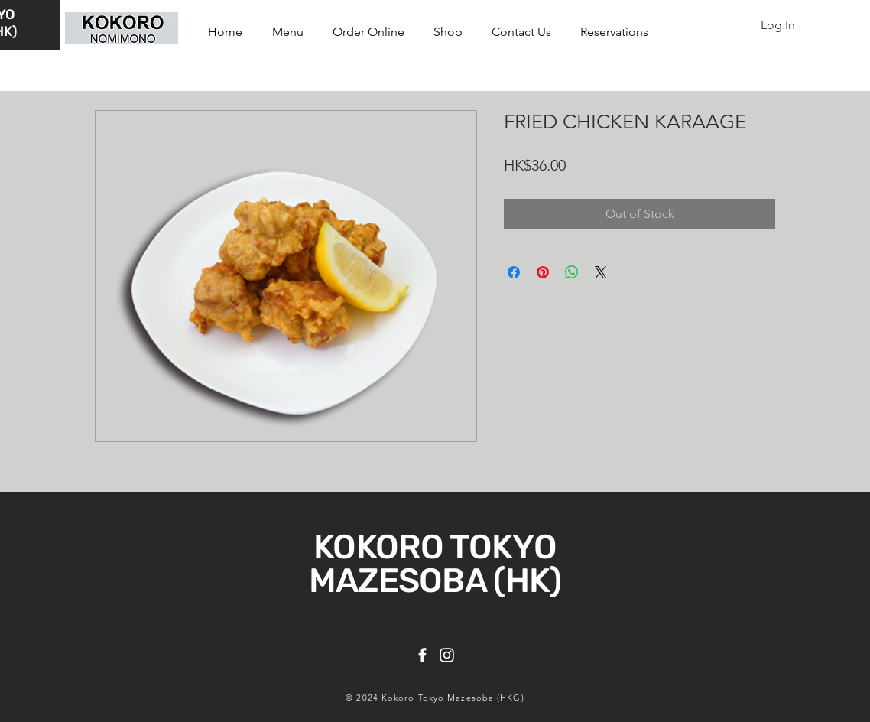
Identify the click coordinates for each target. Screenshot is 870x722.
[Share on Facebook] (514, 272)
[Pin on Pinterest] (543, 272)
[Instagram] (446, 655)
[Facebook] (422, 655)
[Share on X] (601, 272)
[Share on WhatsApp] (572, 272)
